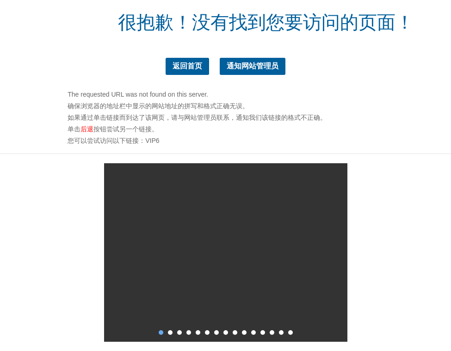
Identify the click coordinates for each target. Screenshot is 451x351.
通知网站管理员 (252, 66)
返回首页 (187, 66)
